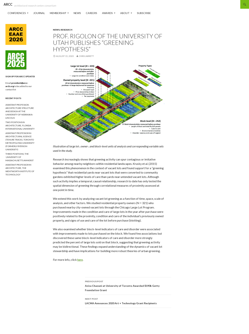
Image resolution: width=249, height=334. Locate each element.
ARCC (8, 4)
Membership (58, 13)
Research (66, 29)
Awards (107, 13)
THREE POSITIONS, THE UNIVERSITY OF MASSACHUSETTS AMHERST (19, 157)
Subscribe (144, 13)
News (77, 13)
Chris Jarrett (86, 56)
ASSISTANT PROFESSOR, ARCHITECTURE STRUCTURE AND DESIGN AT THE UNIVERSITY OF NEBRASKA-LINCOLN (19, 111)
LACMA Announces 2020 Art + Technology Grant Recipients (128, 301)
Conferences (17, 13)
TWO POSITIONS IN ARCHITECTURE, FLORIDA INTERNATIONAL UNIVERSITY (20, 125)
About (125, 13)
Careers (91, 13)
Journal (39, 13)
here (80, 259)
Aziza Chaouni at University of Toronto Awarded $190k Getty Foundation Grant (128, 285)
